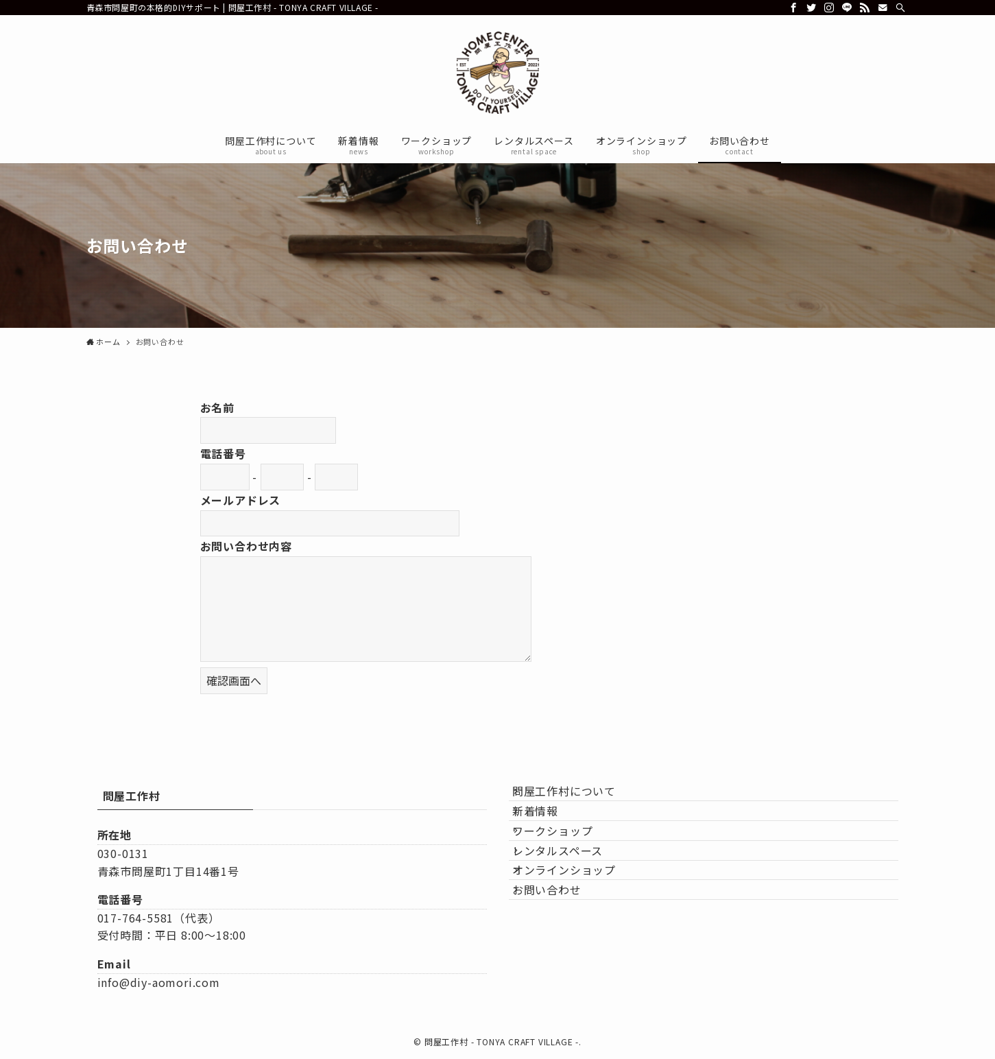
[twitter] (811, 7)
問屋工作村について (577, 797)
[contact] (882, 7)
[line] (847, 7)
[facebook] (793, 7)
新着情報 (548, 830)
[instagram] (829, 7)
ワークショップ (565, 863)
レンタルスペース (570, 895)
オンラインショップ (577, 927)
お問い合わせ (560, 960)
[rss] (865, 7)
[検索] (900, 7)
